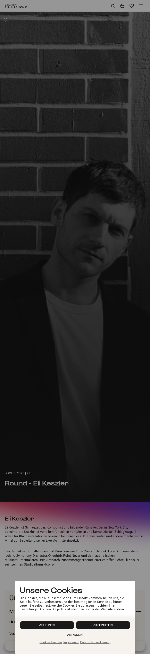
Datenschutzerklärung (95, 642)
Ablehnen (47, 625)
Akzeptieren (103, 625)
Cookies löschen (50, 642)
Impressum (71, 642)
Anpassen (75, 634)
